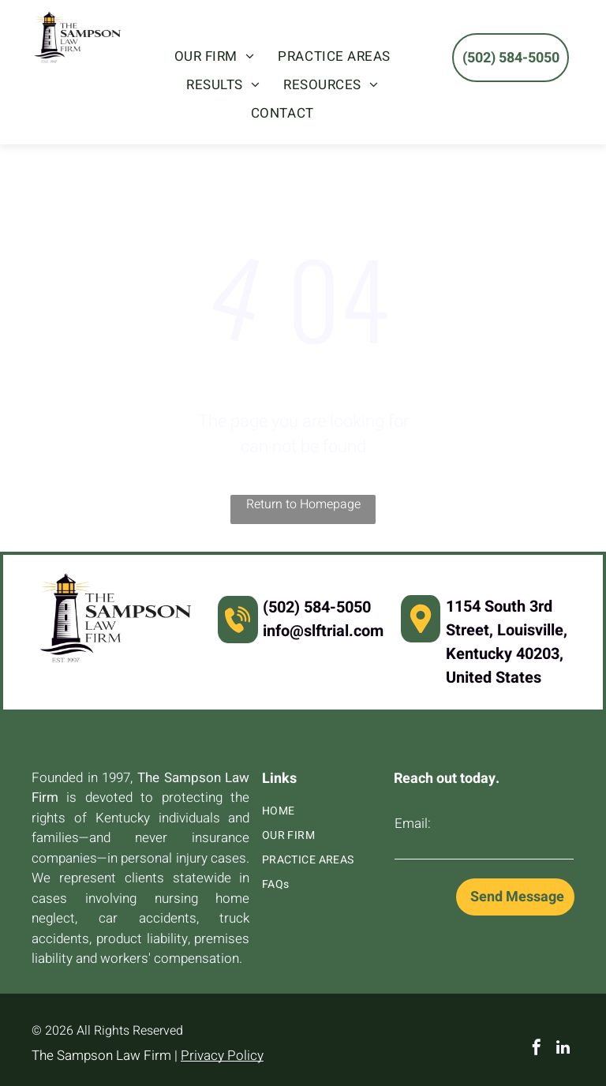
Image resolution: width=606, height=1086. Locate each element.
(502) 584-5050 (317, 607)
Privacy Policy (222, 1055)
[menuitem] (215, 57)
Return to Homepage (303, 504)
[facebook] (536, 1049)
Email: (413, 823)
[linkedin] (563, 1049)
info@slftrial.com (323, 631)
